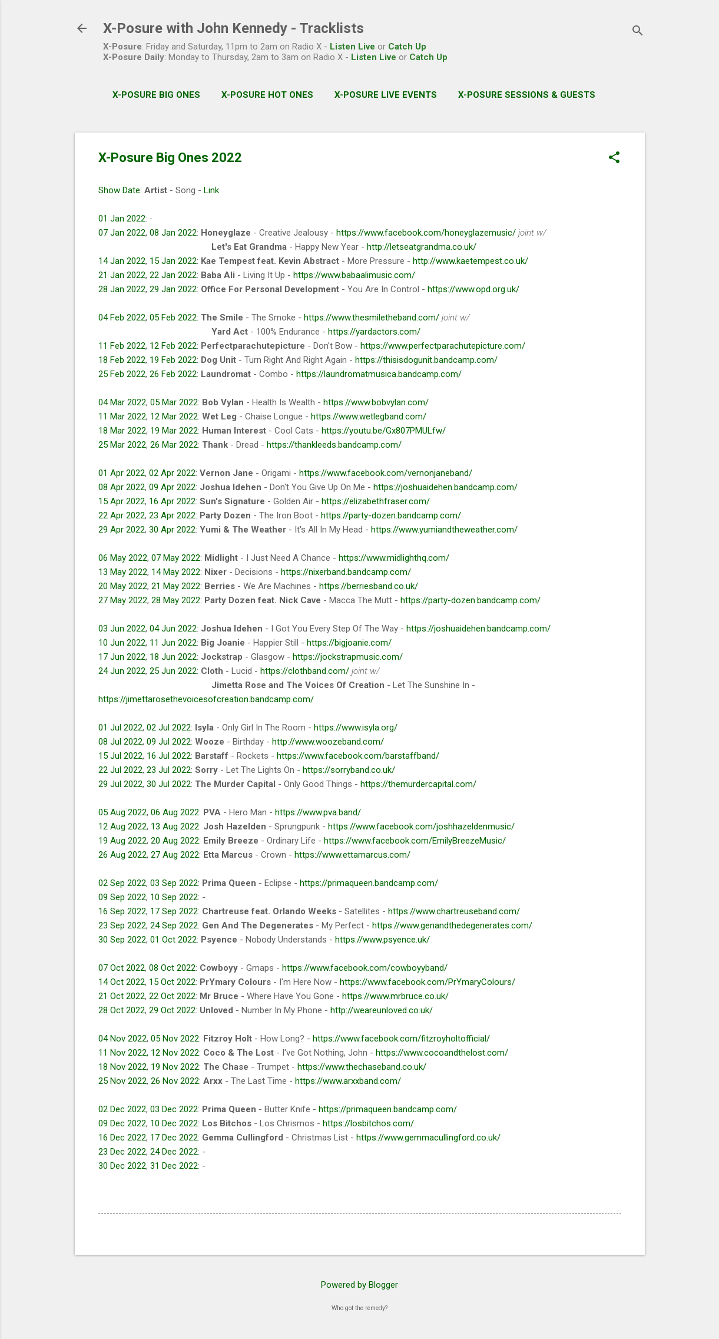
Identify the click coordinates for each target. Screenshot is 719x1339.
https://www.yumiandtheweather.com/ (444, 529)
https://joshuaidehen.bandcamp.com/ (445, 487)
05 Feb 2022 (173, 317)
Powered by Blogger (359, 1285)
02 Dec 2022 (122, 1109)
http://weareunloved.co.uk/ (381, 1010)
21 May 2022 (175, 586)
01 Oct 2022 (173, 939)
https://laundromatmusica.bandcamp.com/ (379, 374)
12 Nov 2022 (175, 1052)
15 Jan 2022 (173, 261)
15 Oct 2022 (172, 982)
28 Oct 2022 (121, 1010)
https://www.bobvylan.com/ (376, 402)
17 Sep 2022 (174, 911)
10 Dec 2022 (174, 1123)
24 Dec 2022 (174, 1151)
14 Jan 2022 (121, 261)
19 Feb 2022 (173, 360)
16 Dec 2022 (122, 1137)
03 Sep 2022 (174, 883)
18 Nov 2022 (122, 1067)
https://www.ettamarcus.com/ (352, 854)
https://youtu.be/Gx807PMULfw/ (384, 430)
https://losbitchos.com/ (368, 1123)
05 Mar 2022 (174, 402)
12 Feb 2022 (173, 345)
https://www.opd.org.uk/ (473, 289)
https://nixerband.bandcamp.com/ (346, 572)
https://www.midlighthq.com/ (394, 558)
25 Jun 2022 (173, 671)
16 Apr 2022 (172, 501)
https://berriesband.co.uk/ (368, 586)
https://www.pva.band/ (318, 812)
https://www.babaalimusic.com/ (354, 275)
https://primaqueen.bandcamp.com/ (369, 883)
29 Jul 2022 (120, 784)
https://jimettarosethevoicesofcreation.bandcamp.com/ (206, 699)
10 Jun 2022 (121, 642)
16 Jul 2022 (169, 755)
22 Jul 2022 (120, 770)
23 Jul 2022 (169, 770)
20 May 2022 (122, 586)
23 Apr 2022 (172, 515)
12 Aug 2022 (122, 826)
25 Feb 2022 (121, 374)
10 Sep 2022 (174, 897)
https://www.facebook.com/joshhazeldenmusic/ (421, 826)
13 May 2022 (122, 572)
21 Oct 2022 (121, 996)
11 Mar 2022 (122, 416)
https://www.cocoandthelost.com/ (442, 1052)
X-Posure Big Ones (156, 95)
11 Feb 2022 (121, 345)
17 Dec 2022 (174, 1137)
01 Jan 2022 (121, 218)
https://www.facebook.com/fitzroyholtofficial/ (401, 1038)
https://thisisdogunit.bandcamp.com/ (426, 360)
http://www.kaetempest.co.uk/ (470, 261)
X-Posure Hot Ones (267, 95)
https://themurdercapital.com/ (418, 784)
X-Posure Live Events (385, 95)
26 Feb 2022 (173, 374)
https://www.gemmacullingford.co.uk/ (428, 1137)
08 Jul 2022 (120, 741)
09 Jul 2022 (169, 741)
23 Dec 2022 (122, 1151)
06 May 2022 (122, 558)
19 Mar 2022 (174, 430)
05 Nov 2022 (175, 1038)
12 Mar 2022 (174, 416)
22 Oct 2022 (172, 996)
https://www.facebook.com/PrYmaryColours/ (427, 982)
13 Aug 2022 (175, 826)
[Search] (638, 32)
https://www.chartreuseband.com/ (454, 911)
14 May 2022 (175, 572)
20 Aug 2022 (175, 840)
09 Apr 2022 (172, 487)
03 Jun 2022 (121, 628)
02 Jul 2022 (169, 727)
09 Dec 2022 (122, 1123)
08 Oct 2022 (172, 968)
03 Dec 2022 (174, 1109)
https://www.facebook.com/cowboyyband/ (365, 968)
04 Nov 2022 (122, 1038)
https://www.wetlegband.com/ (368, 416)
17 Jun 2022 (121, 657)
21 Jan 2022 (121, 275)
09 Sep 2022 (122, 897)
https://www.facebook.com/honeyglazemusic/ (426, 232)
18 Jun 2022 (173, 657)
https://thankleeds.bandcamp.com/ (334, 444)
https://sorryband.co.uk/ (349, 770)
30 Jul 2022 (169, 784)
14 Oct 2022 (121, 982)
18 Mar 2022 (122, 430)
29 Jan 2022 (173, 289)
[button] (614, 158)
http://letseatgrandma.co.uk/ (421, 247)
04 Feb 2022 (121, 317)
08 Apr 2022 (121, 487)
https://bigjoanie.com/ (349, 642)
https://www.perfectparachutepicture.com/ (442, 345)
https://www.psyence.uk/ (382, 939)
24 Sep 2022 (174, 925)
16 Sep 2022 (122, 911)
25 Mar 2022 (122, 444)
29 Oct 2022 (172, 1010)
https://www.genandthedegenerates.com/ (452, 925)
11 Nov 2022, (123, 1052)
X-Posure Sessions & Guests (526, 95)
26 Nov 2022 (175, 1081)
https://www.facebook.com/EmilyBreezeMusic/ (415, 840)
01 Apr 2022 (121, 473)
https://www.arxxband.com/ (348, 1081)
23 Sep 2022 (122, 925)
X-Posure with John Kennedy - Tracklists (233, 28)
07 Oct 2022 (121, 968)
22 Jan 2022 (173, 275)
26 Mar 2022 (174, 444)
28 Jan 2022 (121, 289)
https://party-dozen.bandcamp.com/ (391, 515)
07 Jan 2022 (121, 232)
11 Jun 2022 (173, 642)
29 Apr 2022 (121, 529)
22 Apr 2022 (121, 515)
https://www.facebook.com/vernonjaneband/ (385, 473)
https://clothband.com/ (304, 671)
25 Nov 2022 (122, 1081)
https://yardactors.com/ (374, 331)
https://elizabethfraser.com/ (376, 501)
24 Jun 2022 (121, 671)
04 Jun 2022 (173, 628)
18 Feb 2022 (121, 360)
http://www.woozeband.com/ (328, 741)
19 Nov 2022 (175, 1067)
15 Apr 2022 (121, 501)
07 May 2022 (175, 558)
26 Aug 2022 (122, 854)
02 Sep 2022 (122, 883)
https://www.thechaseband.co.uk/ (361, 1067)
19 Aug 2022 (122, 840)
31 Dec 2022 (174, 1166)
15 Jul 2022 (120, 755)
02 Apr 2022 (172, 473)
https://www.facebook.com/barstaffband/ (358, 755)
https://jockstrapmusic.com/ (348, 657)
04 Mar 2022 (122, 402)
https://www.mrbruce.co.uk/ (395, 996)
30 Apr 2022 (172, 529)
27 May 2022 (122, 600)
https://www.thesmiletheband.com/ (371, 317)
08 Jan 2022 (173, 232)
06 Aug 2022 (175, 812)
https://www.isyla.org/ (355, 727)
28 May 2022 (175, 600)
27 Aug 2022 (175, 854)
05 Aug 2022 (122, 812)
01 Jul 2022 (120, 727)
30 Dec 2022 (122, 1166)
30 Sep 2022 (122, 939)
